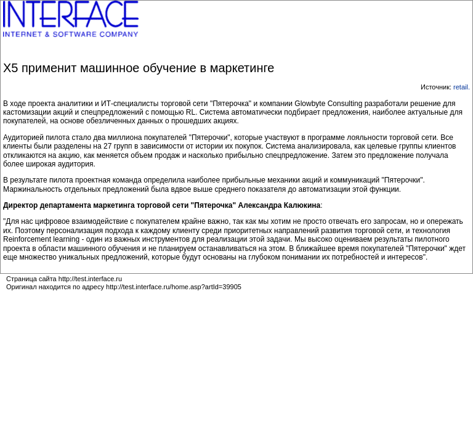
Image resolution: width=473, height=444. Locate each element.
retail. (461, 87)
